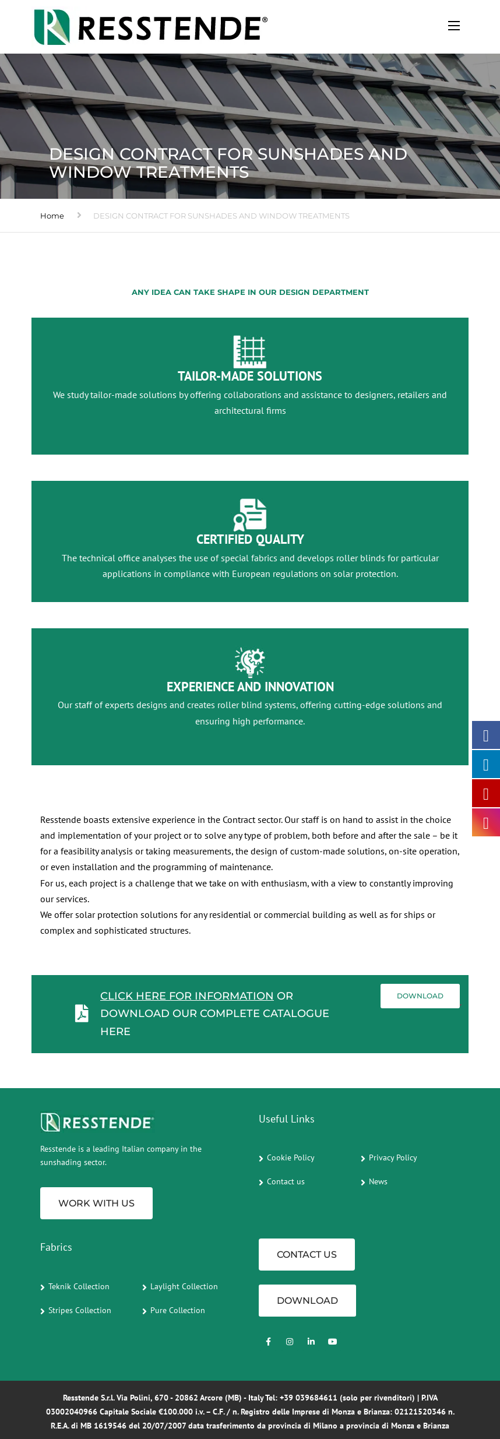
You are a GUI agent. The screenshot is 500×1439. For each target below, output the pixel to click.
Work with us (96, 1203)
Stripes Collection (79, 1310)
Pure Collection (177, 1310)
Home (52, 215)
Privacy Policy (393, 1157)
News (378, 1181)
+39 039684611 (308, 1397)
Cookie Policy (291, 1157)
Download (420, 995)
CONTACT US (307, 1254)
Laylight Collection (184, 1286)
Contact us (286, 1181)
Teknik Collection (79, 1286)
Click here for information (187, 996)
